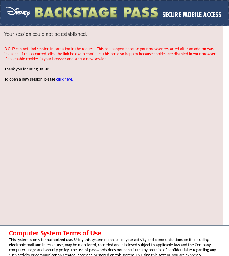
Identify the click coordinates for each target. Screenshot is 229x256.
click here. (64, 79)
